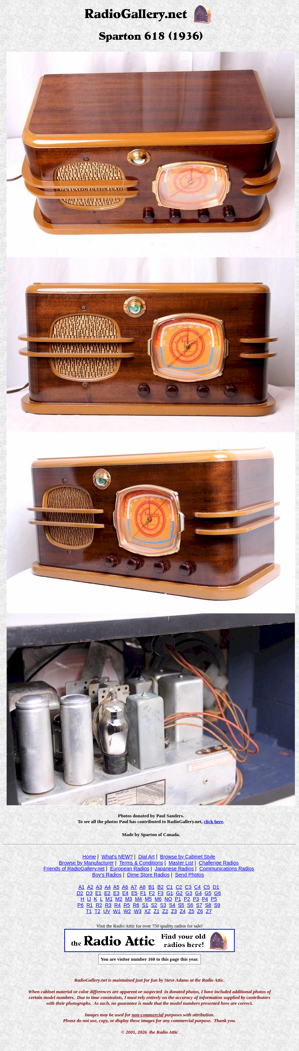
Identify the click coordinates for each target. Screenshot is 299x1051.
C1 (169, 887)
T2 (97, 911)
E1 (98, 893)
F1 (143, 893)
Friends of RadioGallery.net (73, 868)
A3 (99, 887)
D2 (80, 893)
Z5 (191, 911)
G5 (208, 893)
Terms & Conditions (141, 863)
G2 (179, 893)
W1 (117, 911)
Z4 (183, 911)
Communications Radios (226, 868)
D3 (89, 893)
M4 (138, 899)
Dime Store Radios (148, 875)
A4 (107, 887)
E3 (116, 893)
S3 (163, 905)
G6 (217, 893)
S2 (154, 905)
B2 (160, 887)
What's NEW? (117, 857)
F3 (161, 893)
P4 (205, 899)
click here (213, 821)
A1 (81, 887)
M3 (128, 899)
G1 (169, 893)
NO (168, 899)
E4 (125, 893)
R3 (108, 905)
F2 (152, 893)
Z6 (200, 911)
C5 (206, 887)
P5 (214, 899)
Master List (181, 863)
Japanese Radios (174, 868)
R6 (136, 905)
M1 (108, 899)
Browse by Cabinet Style (187, 857)
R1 (89, 905)
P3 (196, 899)
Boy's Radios (106, 875)
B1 (151, 887)
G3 (189, 893)
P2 (187, 899)
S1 (145, 905)
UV (106, 911)
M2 (118, 899)
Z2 (165, 911)
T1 (89, 911)
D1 (216, 887)
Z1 (156, 911)
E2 (107, 893)
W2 (127, 911)
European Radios (129, 868)
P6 (80, 905)
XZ (147, 911)
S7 (199, 905)
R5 (127, 905)
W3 (138, 911)
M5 (148, 899)
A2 (90, 887)
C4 (197, 887)
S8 (208, 905)
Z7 (209, 911)
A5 (116, 887)
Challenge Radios (219, 863)
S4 (172, 905)
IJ (89, 899)
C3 (188, 887)
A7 (134, 887)
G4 (198, 893)
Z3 (174, 911)
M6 (158, 899)
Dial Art (146, 857)
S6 (190, 905)
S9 (217, 905)
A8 (142, 887)
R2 (99, 905)
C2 (179, 887)
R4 (117, 905)
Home (89, 857)
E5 (134, 893)
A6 (125, 887)
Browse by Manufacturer (86, 863)
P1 (178, 899)
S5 (181, 905)
